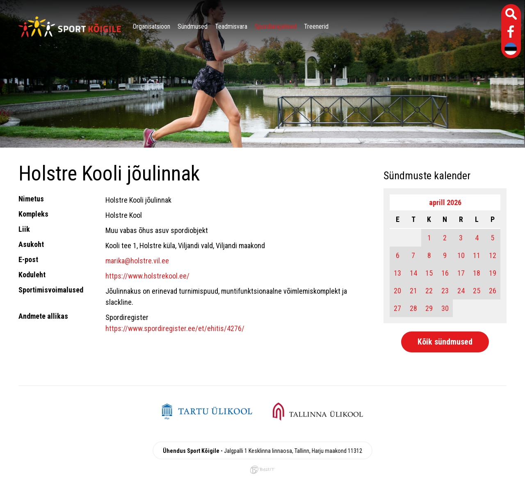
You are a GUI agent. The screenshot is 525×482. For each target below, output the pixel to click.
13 (397, 273)
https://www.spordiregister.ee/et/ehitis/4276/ (174, 328)
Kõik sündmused (445, 342)
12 (492, 255)
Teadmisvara (231, 26)
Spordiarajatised (276, 26)
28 (413, 308)
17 (461, 273)
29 (429, 308)
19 (492, 273)
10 (461, 255)
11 (476, 255)
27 (397, 308)
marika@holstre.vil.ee (137, 260)
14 (413, 273)
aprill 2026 (445, 202)
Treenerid (316, 26)
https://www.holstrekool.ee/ (147, 276)
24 (461, 290)
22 (429, 290)
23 (445, 290)
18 (476, 273)
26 (492, 290)
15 (429, 273)
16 (445, 273)
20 (397, 290)
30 (445, 308)
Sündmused (193, 26)
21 (413, 290)
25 (476, 290)
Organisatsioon (151, 26)
